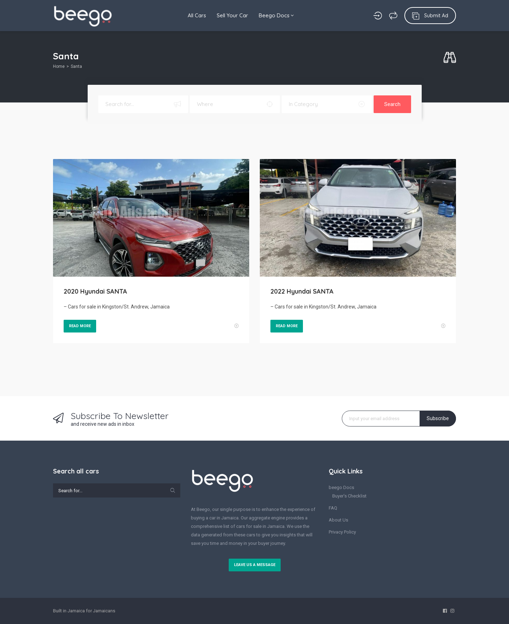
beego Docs (341, 487)
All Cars (197, 15)
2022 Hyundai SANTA (302, 291)
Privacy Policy (342, 532)
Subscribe (438, 418)
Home (59, 66)
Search (392, 104)
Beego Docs (276, 15)
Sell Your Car (232, 15)
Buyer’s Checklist (349, 496)
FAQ (333, 508)
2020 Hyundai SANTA (95, 291)
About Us (338, 520)
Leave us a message (254, 565)
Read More (80, 326)
